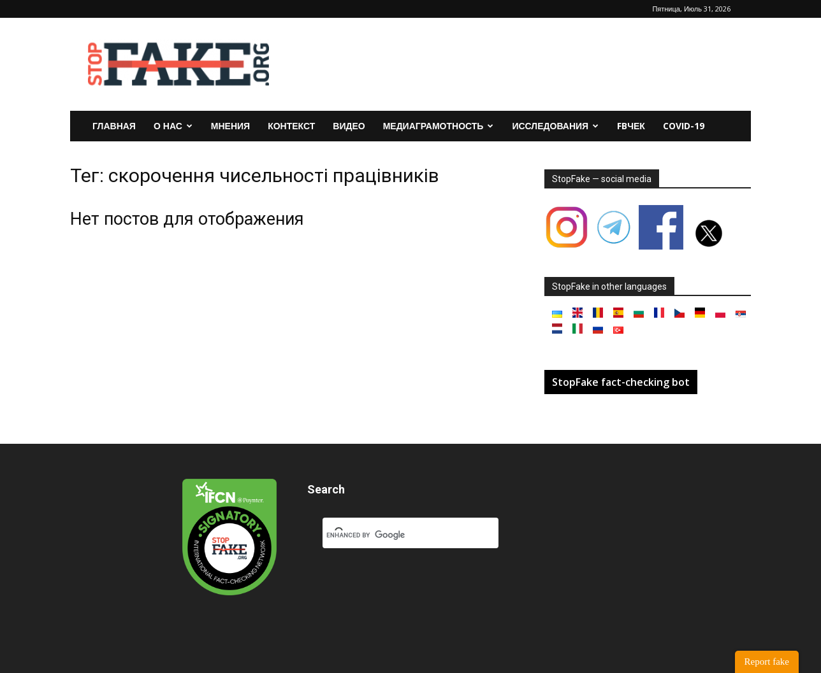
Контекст (291, 126)
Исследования (555, 126)
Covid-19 (683, 126)
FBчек (631, 126)
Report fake (767, 661)
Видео (349, 126)
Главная (114, 126)
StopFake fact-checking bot (621, 382)
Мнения (230, 126)
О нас (173, 126)
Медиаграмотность (438, 126)
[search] (395, 535)
